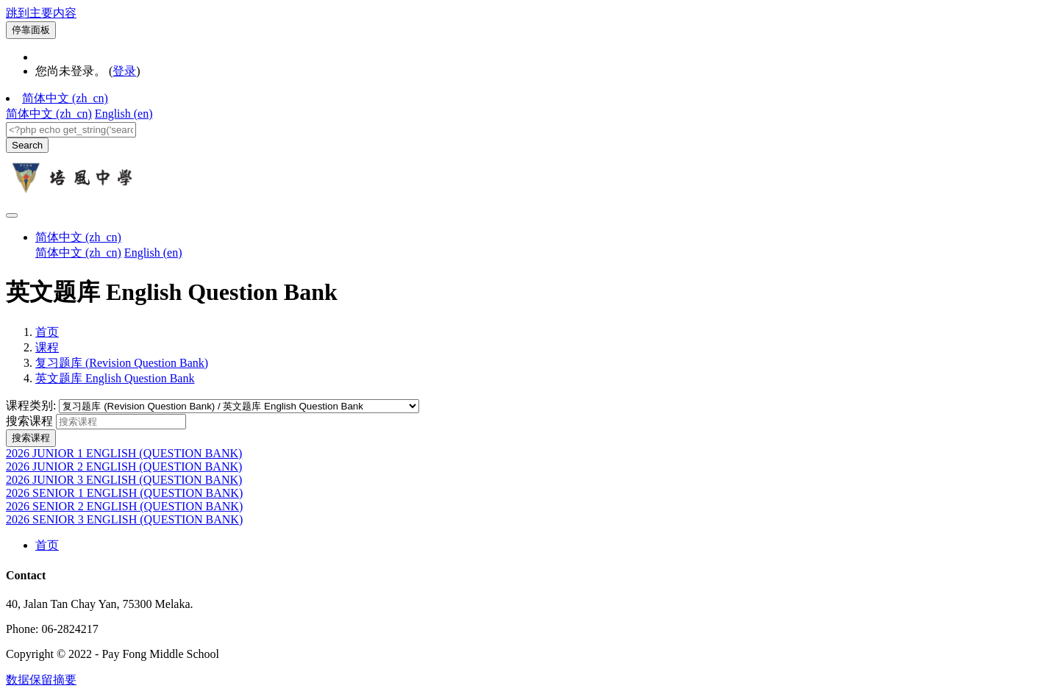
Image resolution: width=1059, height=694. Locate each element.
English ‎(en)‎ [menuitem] (124, 113)
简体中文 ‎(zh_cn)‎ (65, 98)
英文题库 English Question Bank (114, 378)
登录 (124, 71)
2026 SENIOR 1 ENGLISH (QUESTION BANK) (124, 493)
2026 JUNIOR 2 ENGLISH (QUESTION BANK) (124, 466)
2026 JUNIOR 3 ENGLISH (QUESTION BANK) (124, 479)
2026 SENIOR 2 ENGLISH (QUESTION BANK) (124, 506)
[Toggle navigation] (12, 215)
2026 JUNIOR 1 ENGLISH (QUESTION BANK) (124, 453)
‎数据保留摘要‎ (41, 679)
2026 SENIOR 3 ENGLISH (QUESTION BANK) (124, 519)
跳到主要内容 (41, 13)
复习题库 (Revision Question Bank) (121, 363)
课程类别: (32, 405)
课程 (47, 347)
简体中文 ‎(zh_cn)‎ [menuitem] (49, 113)
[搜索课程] (121, 421)
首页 (47, 332)
